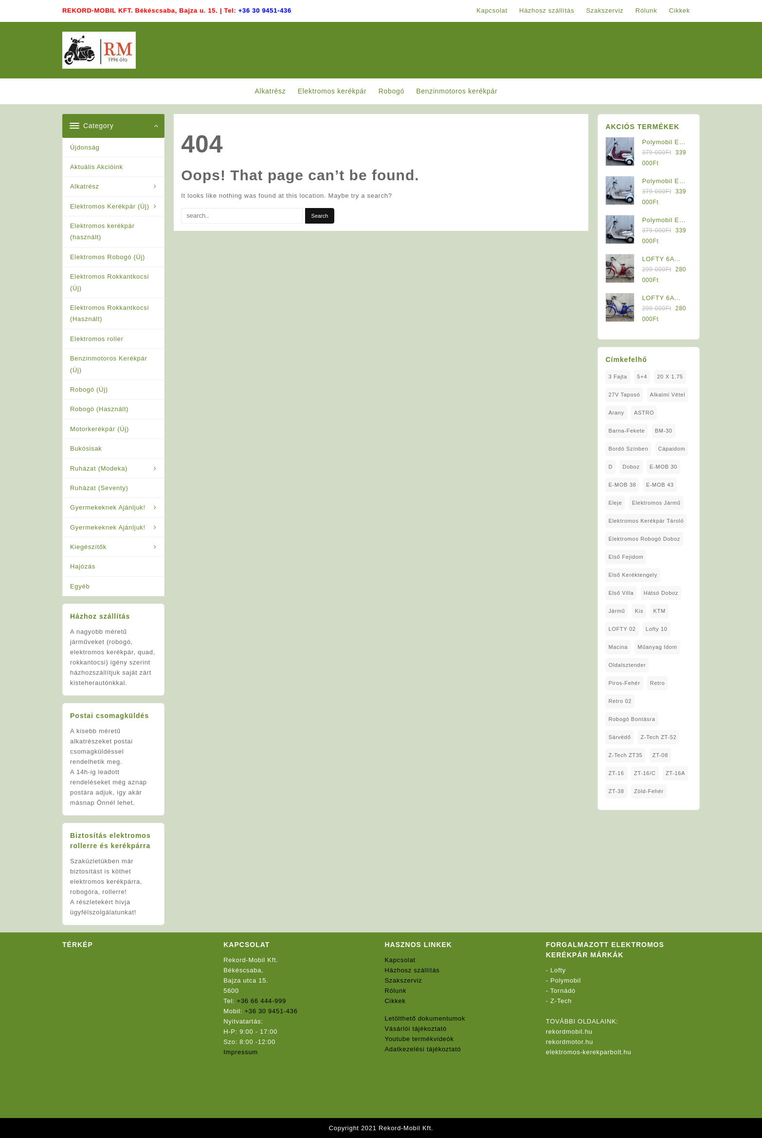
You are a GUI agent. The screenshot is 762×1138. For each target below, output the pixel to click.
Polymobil (565, 980)
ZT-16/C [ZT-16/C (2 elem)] (645, 773)
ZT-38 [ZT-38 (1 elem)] (616, 791)
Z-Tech (561, 1001)
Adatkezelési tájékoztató (423, 1049)
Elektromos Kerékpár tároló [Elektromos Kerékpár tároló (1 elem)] (646, 521)
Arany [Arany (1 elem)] (616, 413)
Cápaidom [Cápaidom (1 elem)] (672, 449)
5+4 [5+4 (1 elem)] (642, 376)
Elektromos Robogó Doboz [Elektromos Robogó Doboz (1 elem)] (644, 539)
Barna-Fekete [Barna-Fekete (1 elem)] (626, 431)
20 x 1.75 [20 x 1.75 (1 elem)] (670, 376)
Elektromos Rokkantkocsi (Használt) (109, 313)
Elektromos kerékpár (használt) (102, 231)
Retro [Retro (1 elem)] (657, 683)
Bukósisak (86, 448)
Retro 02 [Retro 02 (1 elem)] (620, 701)
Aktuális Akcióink (96, 167)
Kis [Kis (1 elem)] (639, 611)
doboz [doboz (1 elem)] (630, 467)
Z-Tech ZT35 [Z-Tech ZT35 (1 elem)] (625, 755)
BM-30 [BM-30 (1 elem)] (663, 431)
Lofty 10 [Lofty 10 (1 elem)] (657, 629)
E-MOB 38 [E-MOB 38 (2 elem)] (622, 485)
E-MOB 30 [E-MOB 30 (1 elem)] (663, 467)
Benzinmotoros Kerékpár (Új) (108, 364)
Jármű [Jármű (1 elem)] (616, 611)
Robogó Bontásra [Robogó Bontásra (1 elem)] (631, 719)
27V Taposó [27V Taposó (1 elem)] (624, 395)
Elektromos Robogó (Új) (107, 257)
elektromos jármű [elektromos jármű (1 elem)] (656, 503)
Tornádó (563, 990)
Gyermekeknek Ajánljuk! (107, 507)
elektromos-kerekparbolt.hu (589, 1052)
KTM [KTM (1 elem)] (659, 611)
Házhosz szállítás (412, 970)
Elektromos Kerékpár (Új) (109, 206)
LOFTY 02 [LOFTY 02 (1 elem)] (621, 629)
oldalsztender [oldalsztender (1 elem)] (627, 665)
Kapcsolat (400, 960)
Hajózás (82, 566)
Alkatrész (84, 186)
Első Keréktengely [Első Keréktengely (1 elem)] (632, 575)
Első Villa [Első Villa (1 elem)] (621, 593)
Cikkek (395, 1001)
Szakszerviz (403, 980)
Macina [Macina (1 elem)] (618, 647)
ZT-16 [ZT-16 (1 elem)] (616, 773)
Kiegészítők (88, 546)
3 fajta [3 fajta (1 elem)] (617, 376)
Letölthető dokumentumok (425, 1018)
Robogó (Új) (89, 389)
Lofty (558, 970)
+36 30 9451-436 (264, 10)
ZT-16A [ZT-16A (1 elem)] (675, 773)
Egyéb (80, 586)
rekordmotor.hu (569, 1041)
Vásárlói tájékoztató (416, 1028)
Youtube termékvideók (419, 1039)
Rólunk (396, 990)
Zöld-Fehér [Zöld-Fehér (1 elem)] (649, 791)
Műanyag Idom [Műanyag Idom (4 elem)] (657, 647)
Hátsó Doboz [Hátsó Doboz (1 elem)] (661, 593)
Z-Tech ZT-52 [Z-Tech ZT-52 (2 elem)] (659, 737)
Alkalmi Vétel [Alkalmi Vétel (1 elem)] (668, 395)
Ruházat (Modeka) (98, 468)
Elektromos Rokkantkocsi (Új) (109, 282)
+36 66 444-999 (261, 1001)
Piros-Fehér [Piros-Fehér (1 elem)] (624, 683)
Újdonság (85, 147)
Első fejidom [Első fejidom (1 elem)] (625, 557)
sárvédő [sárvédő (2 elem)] (619, 737)
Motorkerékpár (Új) (99, 429)
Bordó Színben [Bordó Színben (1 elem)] (628, 449)
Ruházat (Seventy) (99, 488)
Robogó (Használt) (99, 409)
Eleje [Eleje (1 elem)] (615, 503)
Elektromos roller (96, 338)
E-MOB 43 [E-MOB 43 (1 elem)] (660, 485)
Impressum (240, 1052)
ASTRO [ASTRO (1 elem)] (644, 413)
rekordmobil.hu (569, 1031)
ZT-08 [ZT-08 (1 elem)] (660, 755)
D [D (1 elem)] (610, 467)
